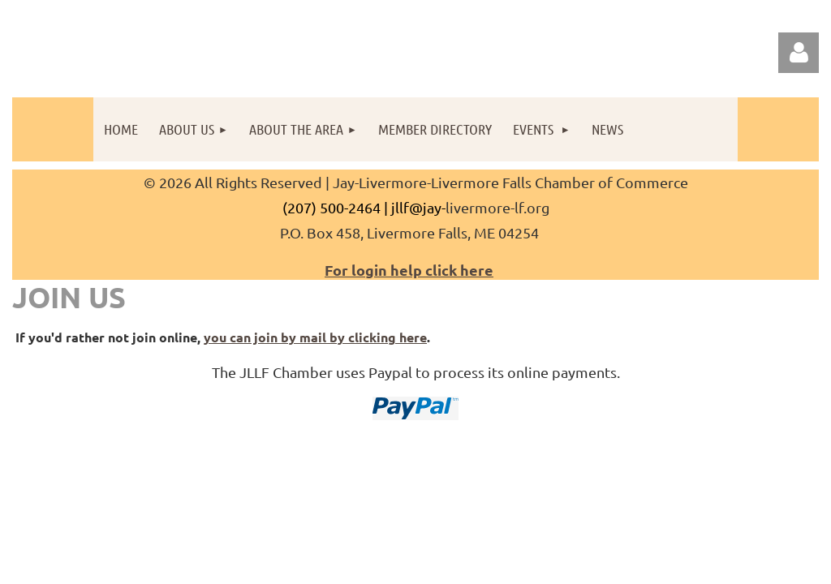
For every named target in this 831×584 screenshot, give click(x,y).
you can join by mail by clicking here (315, 337)
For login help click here (409, 269)
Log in (798, 52)
